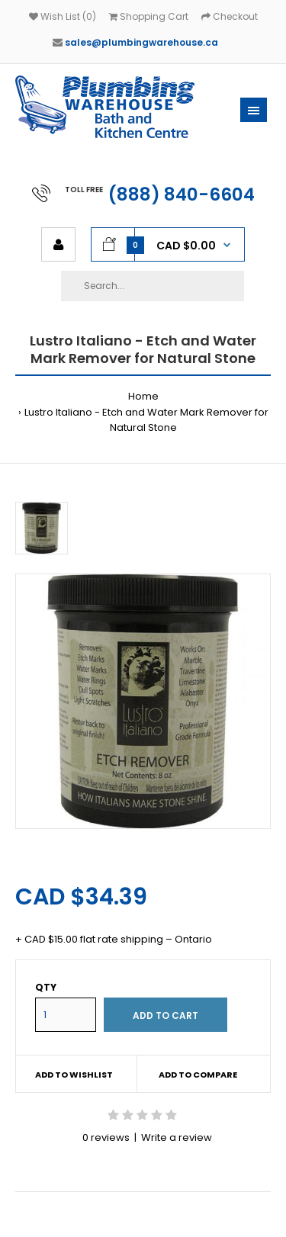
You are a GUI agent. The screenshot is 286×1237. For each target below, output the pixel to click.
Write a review (176, 1137)
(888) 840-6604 (181, 194)
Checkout (229, 16)
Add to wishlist (74, 1074)
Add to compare (198, 1074)
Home (143, 396)
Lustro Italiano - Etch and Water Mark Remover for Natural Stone (146, 420)
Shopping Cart (148, 16)
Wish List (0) (62, 16)
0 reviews (106, 1137)
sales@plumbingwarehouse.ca (141, 42)
